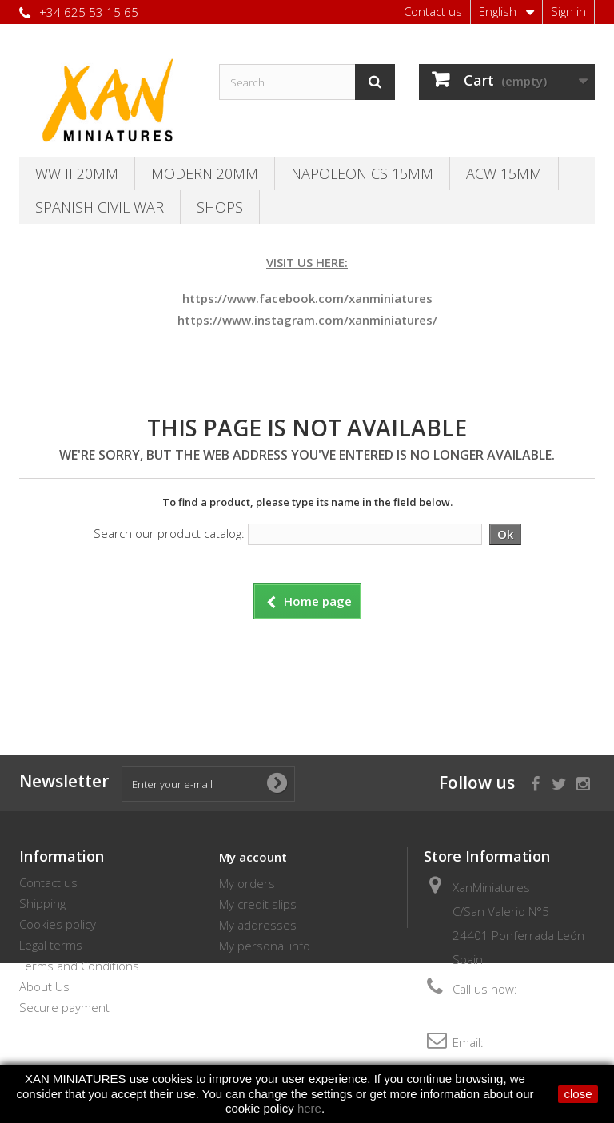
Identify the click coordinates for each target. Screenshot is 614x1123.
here (309, 1108)
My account (253, 857)
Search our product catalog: (169, 533)
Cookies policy (57, 924)
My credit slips (258, 904)
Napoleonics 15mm (362, 173)
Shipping (42, 903)
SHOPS (220, 207)
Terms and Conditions (79, 966)
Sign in (568, 11)
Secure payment (64, 1007)
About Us (44, 986)
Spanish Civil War (99, 207)
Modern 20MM (204, 173)
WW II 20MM (76, 173)
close (578, 1094)
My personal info (264, 946)
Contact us (433, 11)
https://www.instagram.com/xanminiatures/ (307, 320)
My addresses (258, 925)
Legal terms (50, 945)
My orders (247, 883)
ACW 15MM (504, 173)
